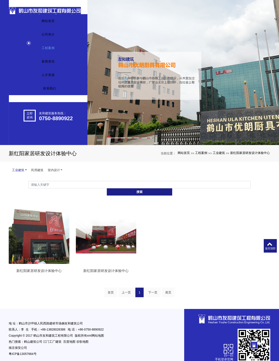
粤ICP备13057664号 (23, 347)
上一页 (126, 285)
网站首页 (48, 36)
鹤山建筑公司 (33, 334)
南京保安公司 (18, 340)
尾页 (168, 285)
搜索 (251, 184)
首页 (111, 285)
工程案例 (48, 63)
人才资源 (48, 90)
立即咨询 (30, 131)
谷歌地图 (82, 334)
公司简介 (48, 50)
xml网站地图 (95, 328)
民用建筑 (37, 170)
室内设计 (54, 170)
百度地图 (69, 334)
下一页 (152, 285)
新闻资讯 (48, 77)
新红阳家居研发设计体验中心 (250, 153)
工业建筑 (219, 153)
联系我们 (49, 104)
